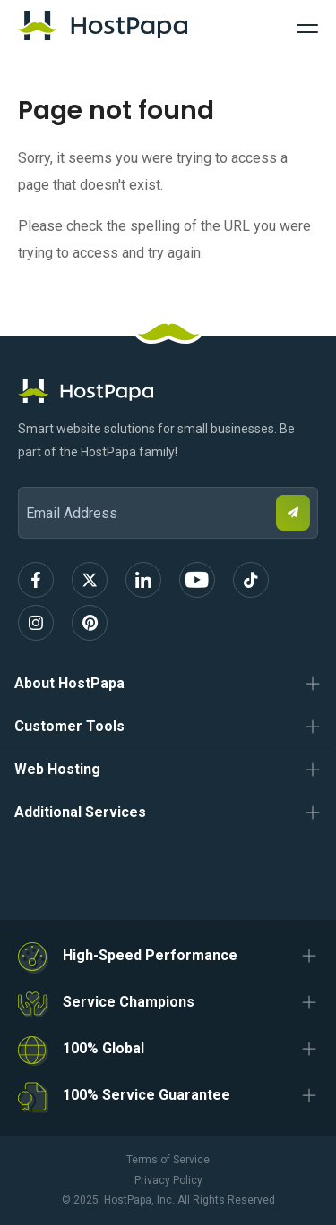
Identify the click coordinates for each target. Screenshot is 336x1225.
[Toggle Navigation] (307, 26)
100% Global (103, 1048)
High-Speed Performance (150, 955)
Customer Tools (69, 726)
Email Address (26, 474)
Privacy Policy (168, 1180)
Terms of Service (168, 1159)
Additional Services (80, 812)
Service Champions (128, 1001)
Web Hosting (57, 769)
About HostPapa (69, 683)
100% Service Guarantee (146, 1094)
